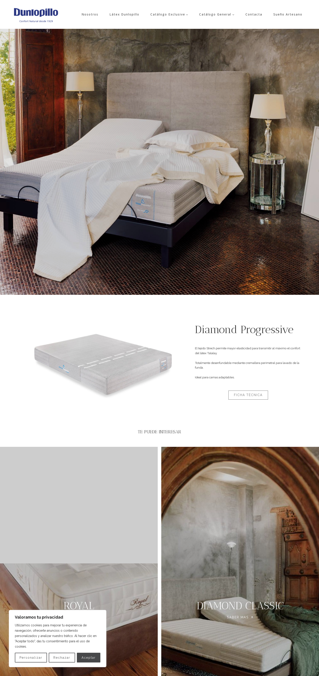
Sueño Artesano (287, 14)
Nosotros (90, 14)
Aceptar (89, 657)
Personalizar (30, 657)
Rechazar (61, 657)
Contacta (253, 14)
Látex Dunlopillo (124, 14)
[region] (57, 638)
